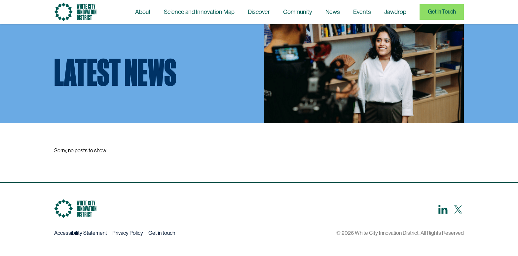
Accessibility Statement (80, 233)
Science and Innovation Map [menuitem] (199, 12)
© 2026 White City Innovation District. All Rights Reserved (400, 233)
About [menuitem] (143, 12)
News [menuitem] (332, 12)
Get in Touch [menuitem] (442, 12)
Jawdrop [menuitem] (395, 12)
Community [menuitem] (297, 12)
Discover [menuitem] (259, 12)
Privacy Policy (127, 233)
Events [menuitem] (362, 12)
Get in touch (161, 233)
